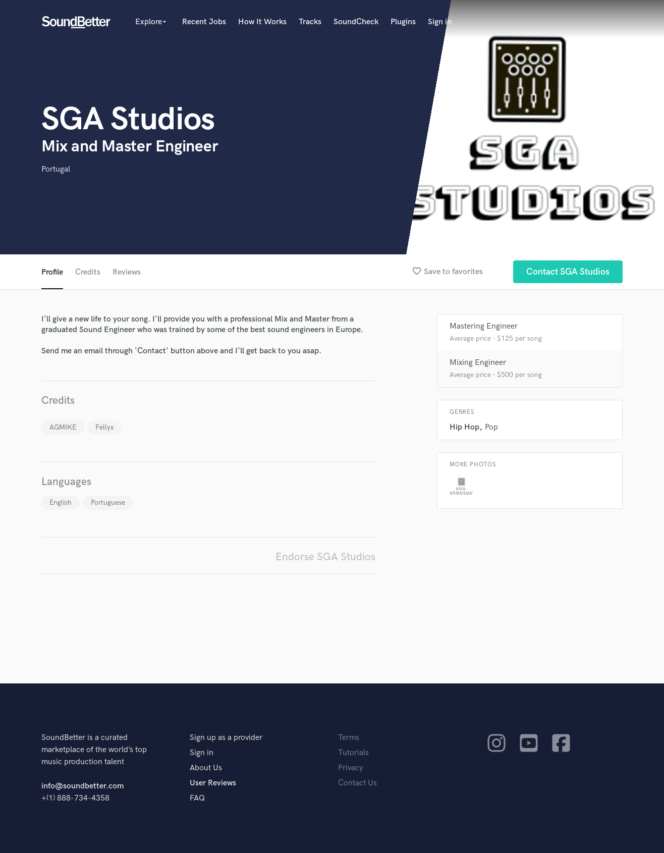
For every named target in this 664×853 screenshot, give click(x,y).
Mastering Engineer (484, 326)
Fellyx (104, 427)
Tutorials (353, 753)
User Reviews (213, 783)
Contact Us (357, 783)
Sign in (440, 22)
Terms (348, 737)
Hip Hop (464, 427)
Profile (52, 272)
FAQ (197, 798)
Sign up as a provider (226, 737)
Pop (491, 427)
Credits (87, 272)
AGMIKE (62, 427)
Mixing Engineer (478, 362)
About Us (206, 768)
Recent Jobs (204, 22)
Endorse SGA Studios (325, 557)
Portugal (55, 169)
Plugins (403, 22)
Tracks (310, 22)
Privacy (350, 768)
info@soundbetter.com (82, 786)
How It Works (262, 22)
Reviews (127, 272)
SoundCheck (356, 22)
